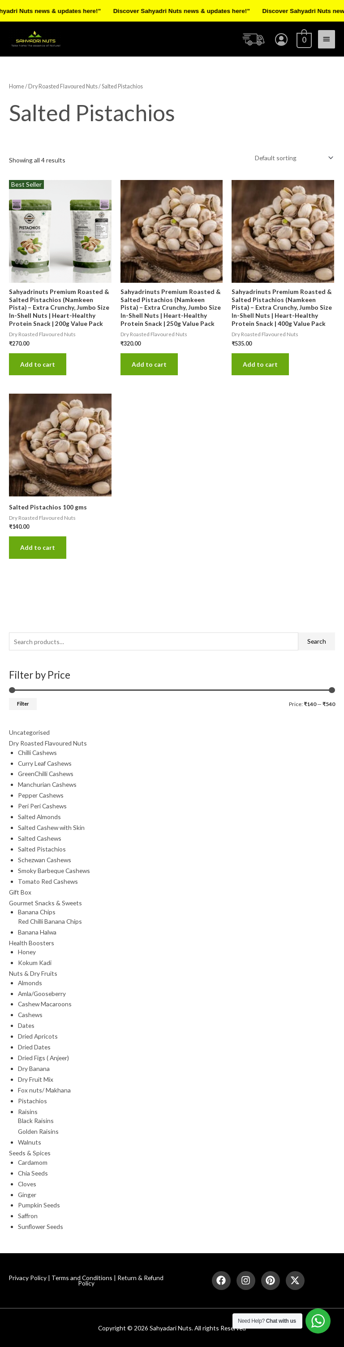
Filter (23, 703)
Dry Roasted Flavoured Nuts (63, 86)
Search (316, 641)
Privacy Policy (28, 1277)
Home (16, 86)
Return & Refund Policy (121, 1280)
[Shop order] (292, 158)
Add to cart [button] (37, 364)
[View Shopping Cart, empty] (303, 39)
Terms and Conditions (82, 1277)
